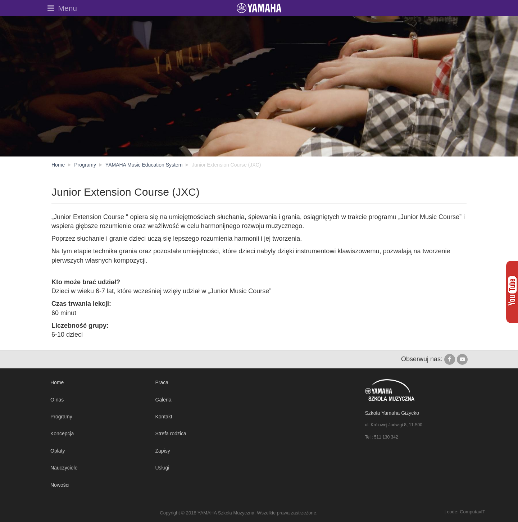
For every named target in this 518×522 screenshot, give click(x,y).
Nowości (59, 485)
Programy (61, 416)
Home (57, 382)
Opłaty (57, 451)
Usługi (162, 468)
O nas (57, 400)
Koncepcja (62, 433)
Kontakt (163, 416)
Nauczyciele (63, 468)
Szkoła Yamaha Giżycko (392, 413)
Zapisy (162, 451)
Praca (162, 382)
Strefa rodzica (170, 433)
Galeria (163, 400)
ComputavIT (472, 511)
